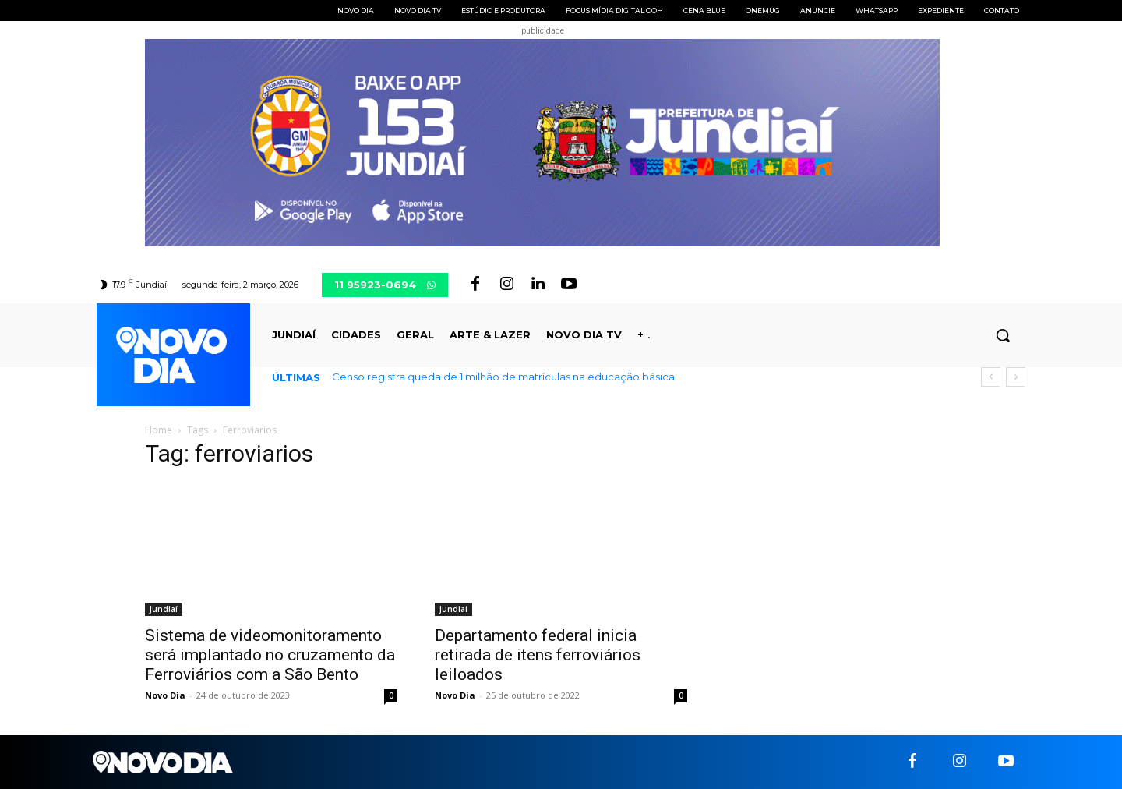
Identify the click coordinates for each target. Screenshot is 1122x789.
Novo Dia (165, 695)
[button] (1002, 335)
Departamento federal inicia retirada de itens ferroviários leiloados (537, 655)
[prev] (990, 377)
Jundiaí (164, 608)
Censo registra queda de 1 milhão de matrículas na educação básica (503, 376)
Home (158, 430)
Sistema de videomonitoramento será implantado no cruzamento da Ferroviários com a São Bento (270, 655)
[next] (1015, 377)
